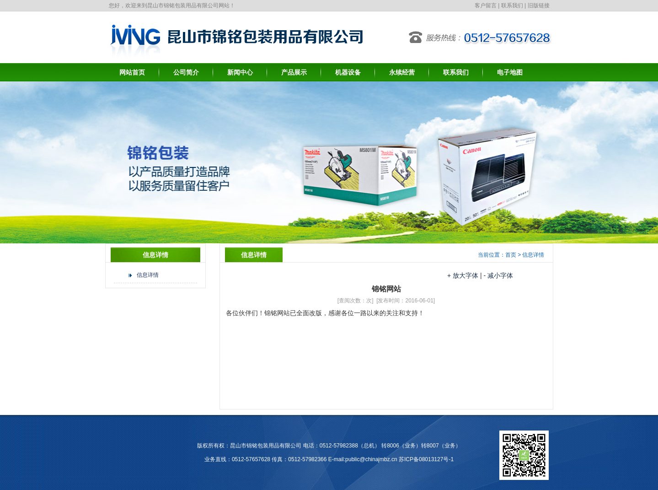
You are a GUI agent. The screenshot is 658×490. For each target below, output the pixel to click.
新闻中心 (240, 72)
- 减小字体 (498, 275)
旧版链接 (539, 5)
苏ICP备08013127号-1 (426, 459)
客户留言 (486, 5)
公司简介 (186, 72)
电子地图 (510, 72)
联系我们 (512, 5)
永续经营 (402, 72)
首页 (510, 255)
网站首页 (132, 72)
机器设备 (348, 72)
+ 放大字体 (462, 275)
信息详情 (148, 275)
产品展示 (294, 72)
